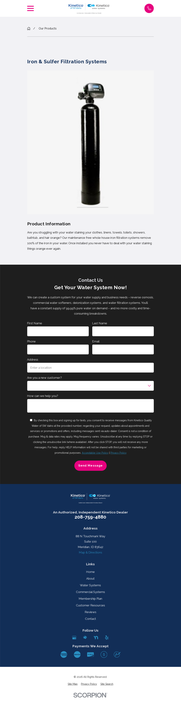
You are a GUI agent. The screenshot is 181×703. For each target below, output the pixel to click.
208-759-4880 (90, 517)
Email (96, 341)
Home (90, 572)
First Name (34, 323)
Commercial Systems (90, 592)
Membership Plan (90, 598)
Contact (90, 618)
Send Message (90, 465)
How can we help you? (42, 396)
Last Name (99, 323)
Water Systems (90, 585)
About (90, 578)
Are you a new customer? (44, 377)
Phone (31, 341)
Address (32, 359)
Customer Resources (90, 605)
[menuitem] (73, 684)
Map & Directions (90, 552)
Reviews (90, 612)
